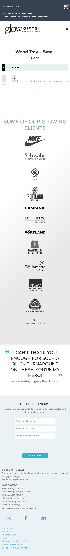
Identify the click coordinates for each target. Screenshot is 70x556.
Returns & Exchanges (12, 544)
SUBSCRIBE (35, 455)
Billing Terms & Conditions (14, 547)
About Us (6, 531)
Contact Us (7, 528)
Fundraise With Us (10, 534)
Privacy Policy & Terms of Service (17, 541)
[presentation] (35, 445)
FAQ (4, 538)
